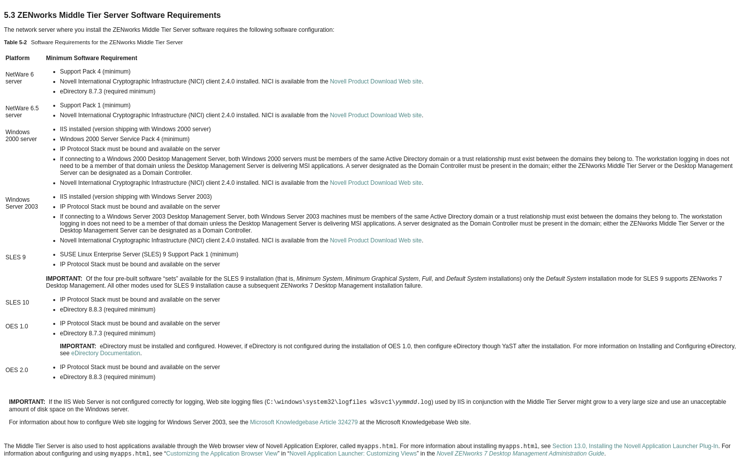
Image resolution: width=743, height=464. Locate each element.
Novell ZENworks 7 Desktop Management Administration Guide (520, 453)
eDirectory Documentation (105, 353)
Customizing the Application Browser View (222, 453)
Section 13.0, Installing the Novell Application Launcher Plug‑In (636, 446)
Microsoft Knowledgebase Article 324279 (304, 422)
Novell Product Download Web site (376, 81)
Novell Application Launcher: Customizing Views (353, 453)
